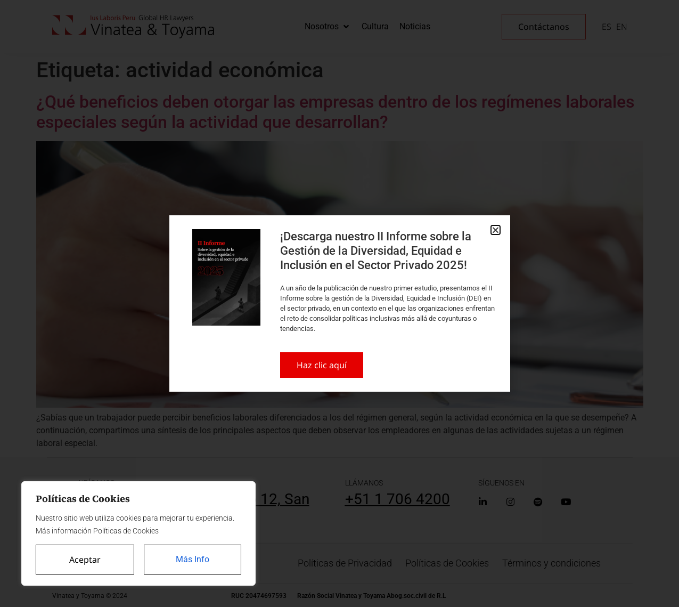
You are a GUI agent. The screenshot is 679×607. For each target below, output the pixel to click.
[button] (496, 230)
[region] (138, 533)
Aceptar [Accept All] (85, 559)
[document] (339, 303)
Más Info (192, 559)
